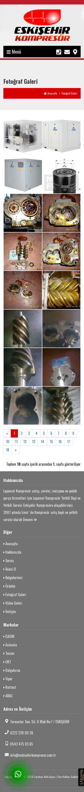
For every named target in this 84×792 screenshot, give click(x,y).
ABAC (8, 695)
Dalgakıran (11, 670)
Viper (8, 678)
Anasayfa (50, 93)
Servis (8, 560)
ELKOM (8, 636)
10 (7, 441)
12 (24, 441)
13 (33, 441)
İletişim (9, 611)
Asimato (10, 644)
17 (68, 441)
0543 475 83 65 (18, 744)
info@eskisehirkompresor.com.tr (29, 755)
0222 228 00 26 (18, 732)
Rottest (9, 687)
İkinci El (9, 569)
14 (42, 441)
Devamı (30, 519)
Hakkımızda (12, 552)
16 (60, 441)
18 (7, 450)
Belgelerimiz (13, 577)
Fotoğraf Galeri (14, 594)
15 (51, 441)
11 (16, 441)
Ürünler (9, 586)
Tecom (8, 653)
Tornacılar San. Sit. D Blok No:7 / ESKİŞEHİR (36, 721)
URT (7, 661)
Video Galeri (12, 603)
